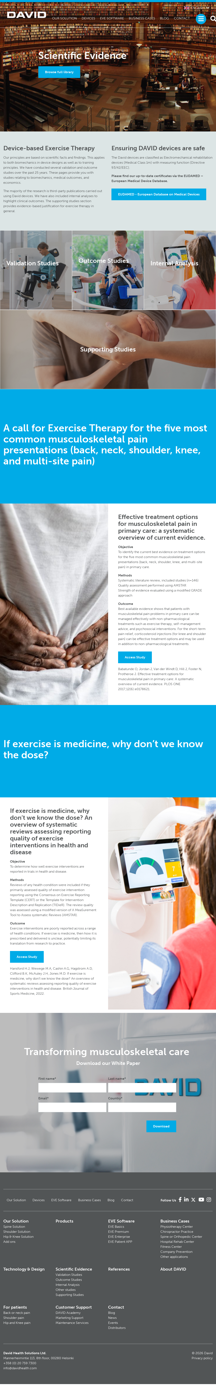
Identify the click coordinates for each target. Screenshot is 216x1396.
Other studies (66, 1290)
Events (113, 1323)
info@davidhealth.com (20, 1368)
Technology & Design (24, 1269)
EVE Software (112, 18)
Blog (164, 18)
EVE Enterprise (119, 1237)
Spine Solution (14, 1227)
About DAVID (173, 1269)
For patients (15, 1307)
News (112, 1318)
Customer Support (74, 1307)
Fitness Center (171, 1247)
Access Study (135, 657)
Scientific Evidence (74, 1269)
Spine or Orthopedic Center (181, 1237)
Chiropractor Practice (176, 1232)
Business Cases (142, 18)
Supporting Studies (70, 1295)
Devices (88, 18)
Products (64, 1221)
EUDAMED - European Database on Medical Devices (159, 194)
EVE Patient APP (120, 1242)
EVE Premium (118, 1232)
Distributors (117, 1328)
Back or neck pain (16, 1313)
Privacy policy (202, 1358)
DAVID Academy (68, 1313)
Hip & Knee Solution (18, 1237)
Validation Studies (69, 1275)
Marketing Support (69, 1318)
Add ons (9, 1242)
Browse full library (59, 72)
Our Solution (64, 18)
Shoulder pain (13, 1318)
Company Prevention (176, 1252)
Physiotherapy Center (176, 1227)
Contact (182, 18)
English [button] (194, 8)
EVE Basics (116, 1227)
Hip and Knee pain (16, 1323)
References (119, 1269)
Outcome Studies (69, 1280)
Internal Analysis (68, 1285)
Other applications (174, 1257)
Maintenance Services (72, 1323)
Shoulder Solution (16, 1232)
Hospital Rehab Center (177, 1242)
